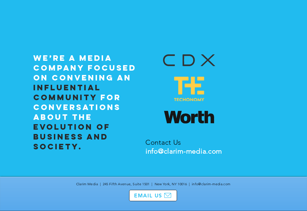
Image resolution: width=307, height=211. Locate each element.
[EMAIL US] (153, 195)
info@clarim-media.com (183, 151)
